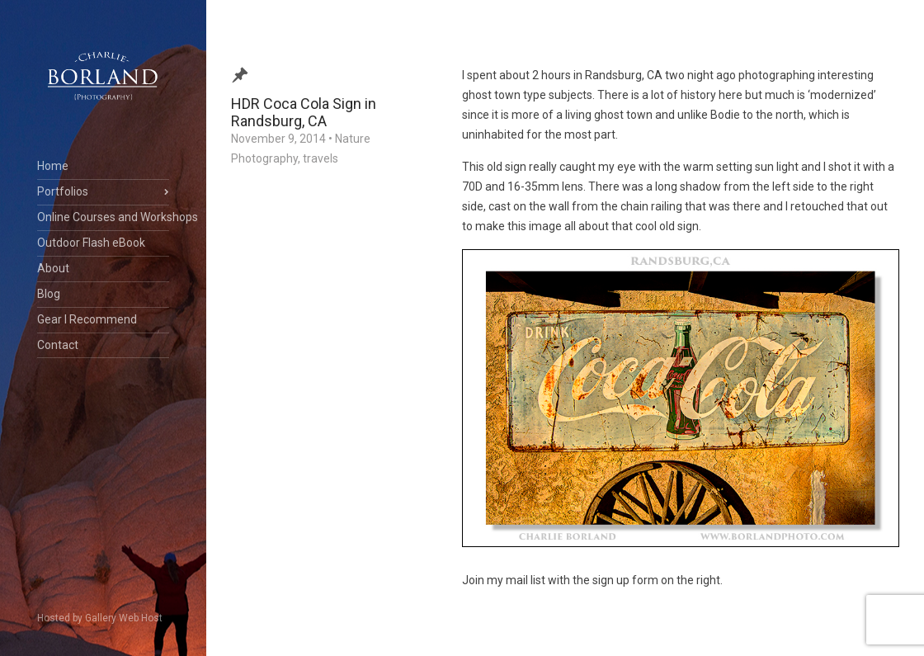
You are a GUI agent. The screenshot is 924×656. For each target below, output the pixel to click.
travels (320, 158)
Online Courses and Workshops (103, 217)
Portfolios (62, 191)
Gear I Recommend (87, 319)
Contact (57, 345)
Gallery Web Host (124, 618)
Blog (48, 293)
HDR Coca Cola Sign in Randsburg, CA (303, 112)
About (53, 268)
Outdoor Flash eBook (91, 242)
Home (52, 165)
